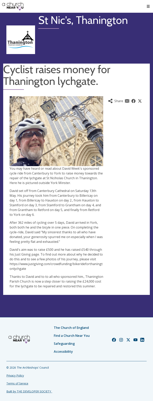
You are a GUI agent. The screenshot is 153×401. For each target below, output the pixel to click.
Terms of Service (17, 383)
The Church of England (71, 327)
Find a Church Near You (72, 335)
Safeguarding (64, 343)
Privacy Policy (15, 375)
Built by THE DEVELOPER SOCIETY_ (29, 391)
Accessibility (63, 351)
